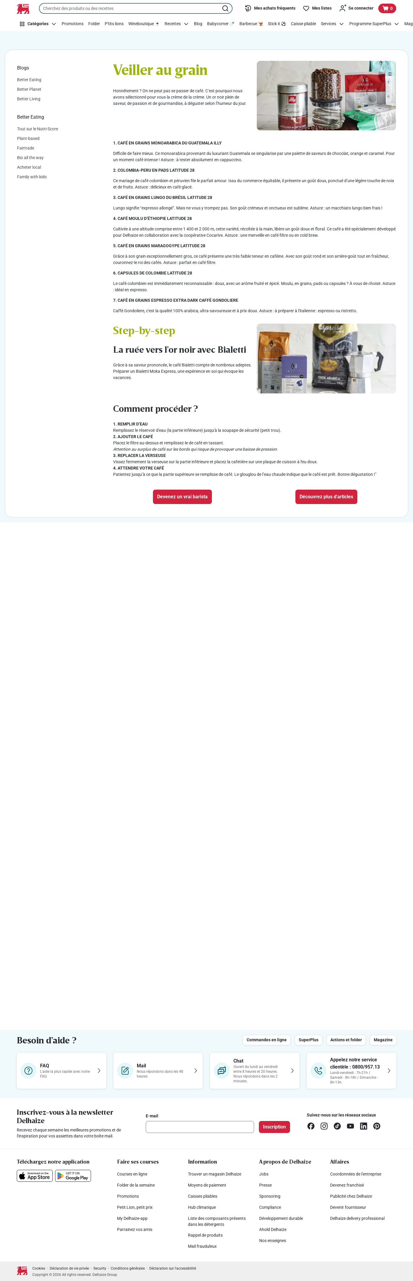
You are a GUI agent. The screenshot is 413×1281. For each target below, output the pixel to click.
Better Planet (29, 89)
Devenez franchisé (347, 1185)
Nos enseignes (272, 1240)
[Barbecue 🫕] (251, 24)
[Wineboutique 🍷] (144, 24)
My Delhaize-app (132, 1218)
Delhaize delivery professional (357, 1218)
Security (99, 1268)
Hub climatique (202, 1207)
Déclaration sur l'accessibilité (172, 1268)
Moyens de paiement (207, 1185)
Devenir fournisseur (348, 1207)
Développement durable (281, 1218)
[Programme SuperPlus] (374, 24)
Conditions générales (128, 1268)
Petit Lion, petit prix (135, 1207)
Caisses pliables (202, 1196)
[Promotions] (72, 24)
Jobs (263, 1174)
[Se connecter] (356, 8)
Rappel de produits (205, 1235)
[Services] (332, 24)
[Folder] (94, 24)
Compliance (270, 1207)
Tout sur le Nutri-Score (37, 128)
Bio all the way (30, 157)
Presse (265, 1185)
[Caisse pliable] (303, 24)
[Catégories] (38, 24)
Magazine (383, 1039)
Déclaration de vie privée (69, 1268)
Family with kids (32, 176)
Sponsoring (269, 1196)
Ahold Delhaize (272, 1229)
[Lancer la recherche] (226, 8)
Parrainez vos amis (134, 1229)
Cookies (38, 1268)
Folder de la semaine (136, 1185)
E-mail (152, 1115)
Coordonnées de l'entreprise (355, 1174)
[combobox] (136, 8)
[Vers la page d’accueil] (23, 8)
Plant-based (28, 138)
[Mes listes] (317, 8)
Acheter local (29, 167)
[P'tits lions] (114, 24)
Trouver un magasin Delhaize (214, 1174)
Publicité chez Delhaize (351, 1196)
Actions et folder (346, 1039)
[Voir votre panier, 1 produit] (387, 8)
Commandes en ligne (267, 1039)
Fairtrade (25, 148)
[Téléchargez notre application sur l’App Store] (35, 1176)
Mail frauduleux (202, 1246)
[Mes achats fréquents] (270, 8)
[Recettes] (177, 24)
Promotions (128, 1196)
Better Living (28, 98)
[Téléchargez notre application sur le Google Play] (73, 1176)
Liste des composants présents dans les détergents (217, 1221)
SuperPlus (308, 1039)
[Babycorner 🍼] (221, 24)
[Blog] (198, 24)
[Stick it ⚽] (277, 24)
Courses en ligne (132, 1174)
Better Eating (29, 79)
